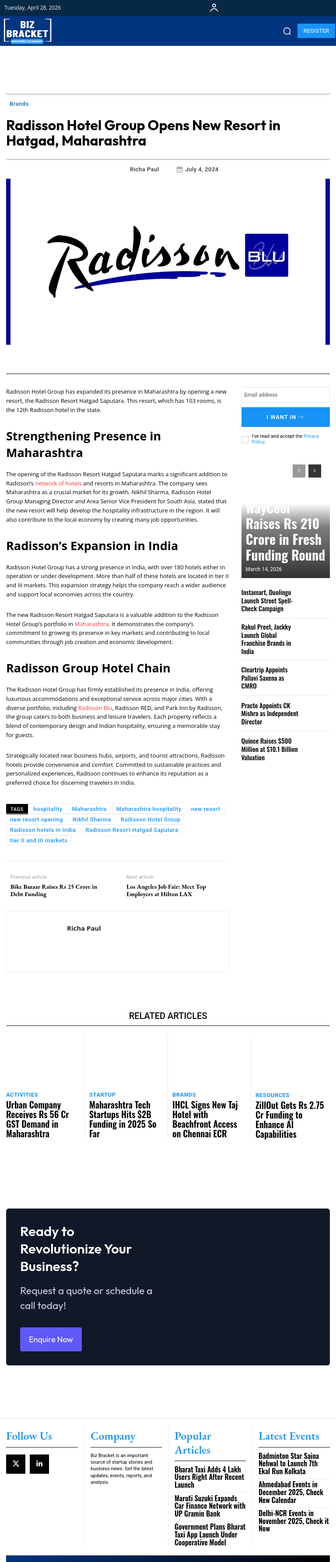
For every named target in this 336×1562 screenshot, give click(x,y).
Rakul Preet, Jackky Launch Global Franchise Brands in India (268, 631)
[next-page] (314, 467)
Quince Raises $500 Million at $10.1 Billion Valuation (266, 738)
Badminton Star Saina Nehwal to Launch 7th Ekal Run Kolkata (294, 1441)
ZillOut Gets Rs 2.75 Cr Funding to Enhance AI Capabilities (283, 1107)
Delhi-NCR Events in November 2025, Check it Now (293, 1485)
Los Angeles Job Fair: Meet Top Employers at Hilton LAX (166, 890)
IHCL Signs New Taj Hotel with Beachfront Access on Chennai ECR (209, 1107)
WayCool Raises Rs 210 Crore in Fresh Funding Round (278, 545)
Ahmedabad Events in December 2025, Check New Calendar (290, 1463)
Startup (100, 1092)
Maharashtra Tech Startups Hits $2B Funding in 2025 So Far (124, 1107)
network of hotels (58, 483)
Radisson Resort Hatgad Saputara (132, 830)
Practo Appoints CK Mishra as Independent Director (266, 703)
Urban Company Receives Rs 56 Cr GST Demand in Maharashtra (40, 1107)
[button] (287, 31)
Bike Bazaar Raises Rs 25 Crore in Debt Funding (53, 890)
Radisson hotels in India (43, 830)
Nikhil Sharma (92, 819)
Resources (270, 1093)
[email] (286, 395)
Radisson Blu (95, 708)
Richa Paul (144, 169)
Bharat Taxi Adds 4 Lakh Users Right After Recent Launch (209, 1441)
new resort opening (36, 819)
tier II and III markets (38, 840)
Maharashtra (92, 624)
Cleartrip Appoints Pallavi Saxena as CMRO (270, 667)
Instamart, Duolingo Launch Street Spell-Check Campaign (271, 596)
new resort (205, 809)
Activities (20, 1092)
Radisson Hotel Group (151, 819)
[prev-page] (299, 467)
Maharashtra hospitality (149, 809)
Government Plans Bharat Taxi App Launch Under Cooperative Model (209, 1488)
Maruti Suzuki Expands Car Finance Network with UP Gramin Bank (204, 1463)
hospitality (48, 809)
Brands (19, 103)
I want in (286, 415)
